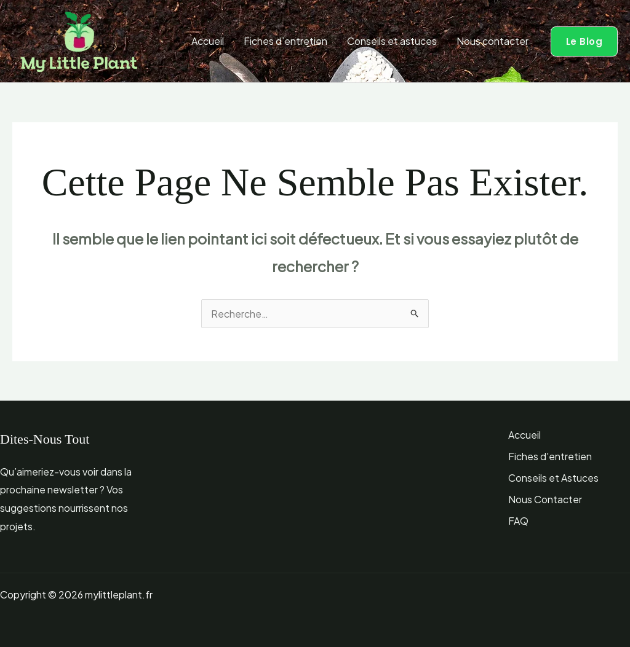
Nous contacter (492, 40)
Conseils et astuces (392, 40)
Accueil (207, 40)
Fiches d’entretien (285, 40)
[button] (584, 41)
